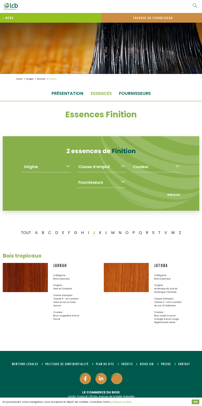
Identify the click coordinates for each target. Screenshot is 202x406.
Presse (166, 364)
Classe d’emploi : (63, 295)
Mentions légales (25, 364)
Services (41, 79)
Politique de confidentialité (67, 364)
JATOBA (161, 266)
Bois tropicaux (22, 255)
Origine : (58, 285)
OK (195, 402)
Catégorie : (59, 275)
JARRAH (60, 266)
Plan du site (105, 364)
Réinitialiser (173, 195)
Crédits (127, 364)
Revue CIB (147, 364)
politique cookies (121, 402)
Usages (30, 79)
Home (19, 79)
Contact (184, 364)
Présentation (67, 93)
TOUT (26, 232)
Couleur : (58, 312)
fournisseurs (135, 93)
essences (101, 93)
